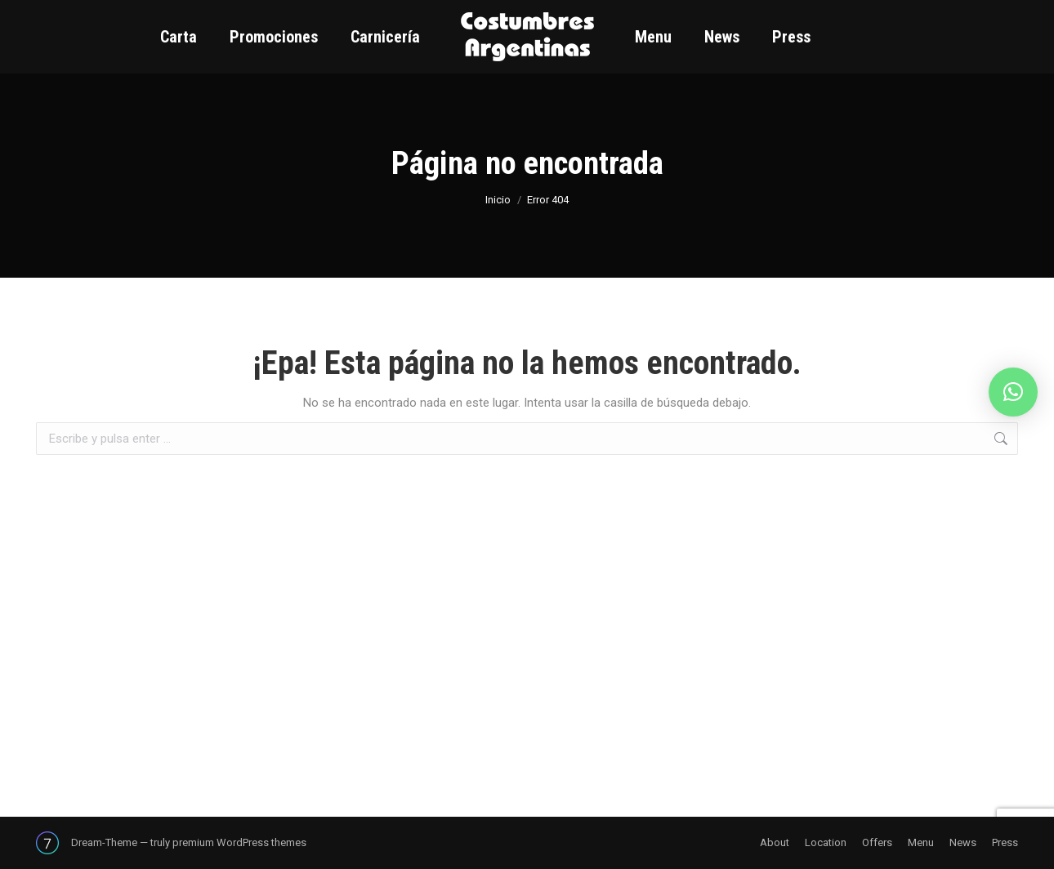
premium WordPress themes (239, 842)
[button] (1013, 392)
